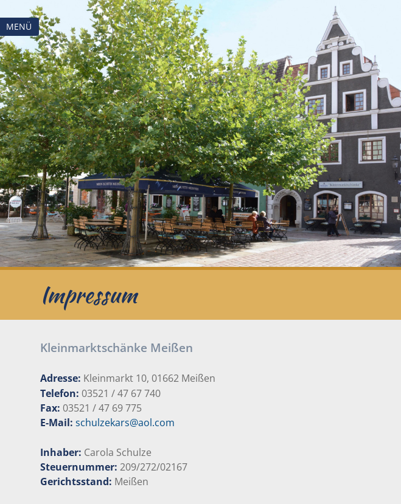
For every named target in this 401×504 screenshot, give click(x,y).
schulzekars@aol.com (125, 422)
